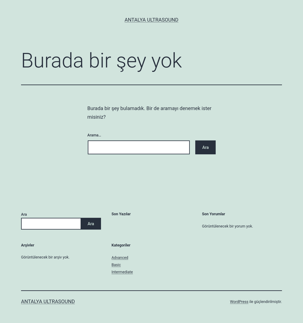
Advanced (120, 257)
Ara (24, 214)
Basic (116, 264)
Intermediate (122, 272)
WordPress (239, 301)
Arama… (94, 135)
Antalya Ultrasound (151, 20)
